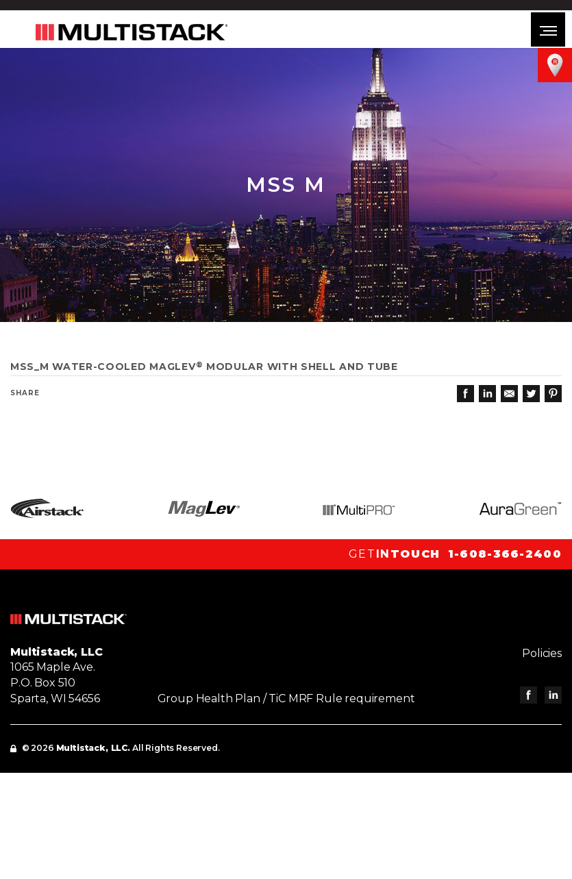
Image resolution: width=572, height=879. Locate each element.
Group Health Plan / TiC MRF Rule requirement (286, 698)
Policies (542, 653)
